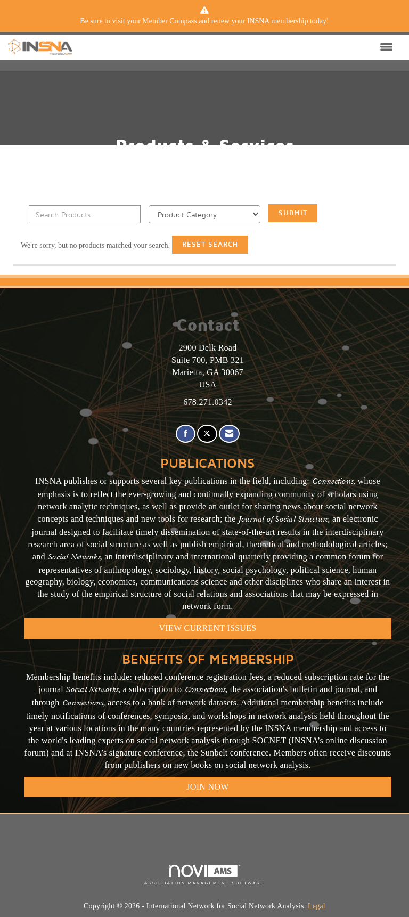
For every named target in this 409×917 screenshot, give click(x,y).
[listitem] (204, 21)
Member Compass (169, 21)
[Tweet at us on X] (207, 434)
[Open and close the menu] (235, 47)
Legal (316, 906)
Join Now (207, 786)
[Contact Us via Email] (229, 434)
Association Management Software (204, 875)
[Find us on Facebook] (185, 434)
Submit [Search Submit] (293, 213)
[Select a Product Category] (204, 214)
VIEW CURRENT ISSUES (208, 627)
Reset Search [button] (210, 244)
